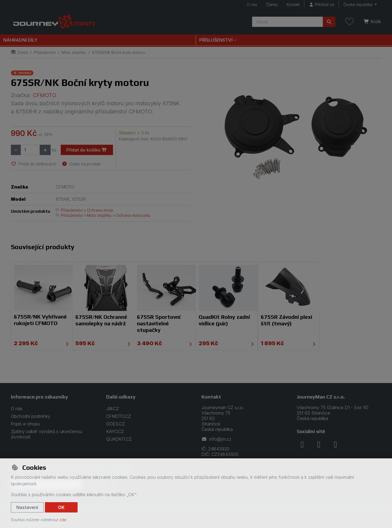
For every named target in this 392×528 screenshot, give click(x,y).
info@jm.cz (216, 439)
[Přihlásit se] (321, 4)
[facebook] (302, 444)
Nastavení (27, 507)
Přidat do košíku (86, 150)
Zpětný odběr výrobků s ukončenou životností (46, 434)
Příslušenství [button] (215, 40)
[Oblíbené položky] (349, 22)
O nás (252, 4)
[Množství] (30, 150)
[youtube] (335, 444)
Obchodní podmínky (30, 416)
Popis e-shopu (25, 424)
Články (272, 4)
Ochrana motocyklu (133, 215)
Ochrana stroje (100, 210)
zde (62, 519)
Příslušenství (45, 52)
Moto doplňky (74, 52)
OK (61, 507)
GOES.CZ (115, 424)
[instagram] (318, 444)
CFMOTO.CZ (118, 416)
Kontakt (293, 4)
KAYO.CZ (115, 431)
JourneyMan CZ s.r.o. (321, 397)
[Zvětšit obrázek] (291, 129)
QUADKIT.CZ (119, 439)
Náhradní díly (20, 40)
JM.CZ (112, 408)
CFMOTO (44, 95)
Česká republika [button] (358, 4)
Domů (19, 52)
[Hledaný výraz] (287, 22)
